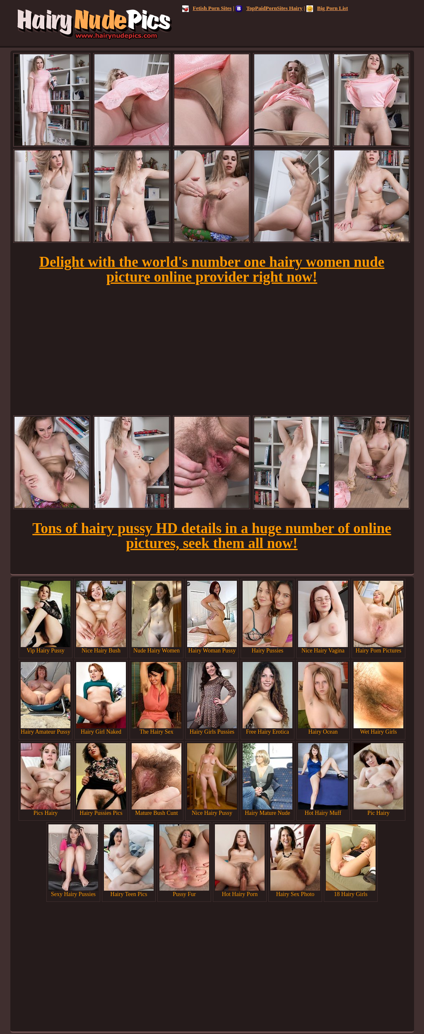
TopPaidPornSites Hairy (269, 8)
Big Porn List (327, 8)
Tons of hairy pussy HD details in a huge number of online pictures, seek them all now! (211, 535)
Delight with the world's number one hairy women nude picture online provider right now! (212, 269)
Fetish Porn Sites (207, 8)
